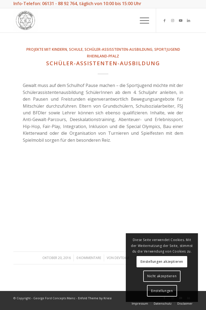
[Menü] (141, 20)
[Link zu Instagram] (172, 20)
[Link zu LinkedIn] (189, 20)
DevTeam (122, 258)
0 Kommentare (88, 258)
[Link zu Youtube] (180, 20)
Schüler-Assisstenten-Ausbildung (118, 49)
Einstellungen (162, 291)
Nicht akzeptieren (161, 276)
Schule (76, 49)
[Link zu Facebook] (164, 20)
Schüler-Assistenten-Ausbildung (103, 63)
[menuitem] (140, 303)
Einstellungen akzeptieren (162, 261)
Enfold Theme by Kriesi (95, 298)
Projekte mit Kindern (46, 49)
